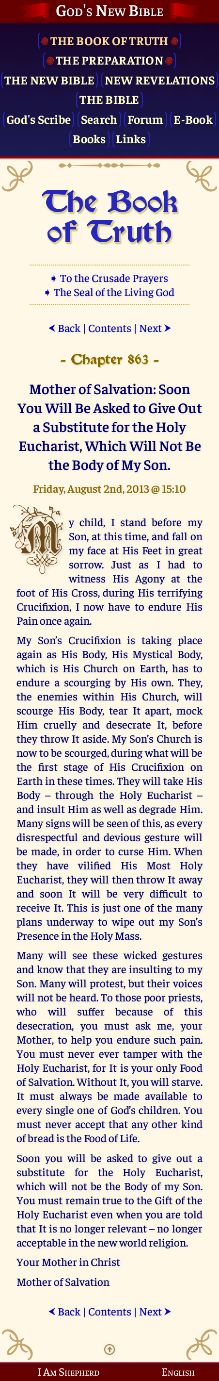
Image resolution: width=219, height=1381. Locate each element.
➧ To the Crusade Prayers (109, 277)
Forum (145, 118)
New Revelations (160, 79)
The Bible (109, 98)
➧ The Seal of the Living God (109, 291)
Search (99, 118)
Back (64, 327)
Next (155, 327)
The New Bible (49, 79)
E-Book (193, 118)
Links (131, 138)
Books (89, 138)
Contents (109, 327)
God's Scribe (38, 118)
